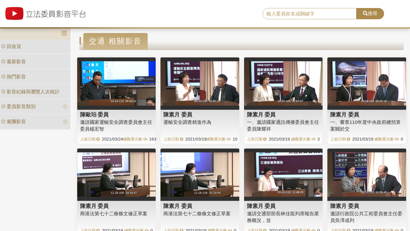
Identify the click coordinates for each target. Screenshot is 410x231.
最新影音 (13, 61)
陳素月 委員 (177, 114)
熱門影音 (13, 76)
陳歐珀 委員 (94, 114)
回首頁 (11, 46)
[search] (310, 14)
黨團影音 (13, 121)
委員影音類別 (18, 106)
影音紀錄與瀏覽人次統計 (30, 91)
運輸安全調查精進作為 (187, 122)
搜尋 (370, 13)
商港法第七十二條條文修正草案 (113, 213)
